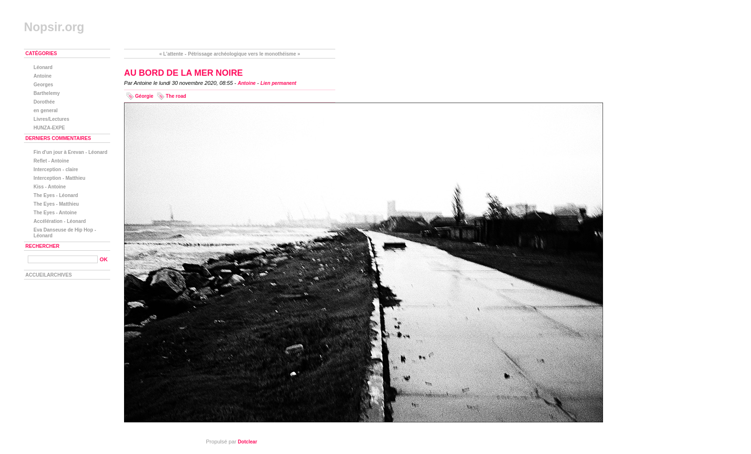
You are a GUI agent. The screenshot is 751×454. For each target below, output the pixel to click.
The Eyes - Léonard (56, 195)
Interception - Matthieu (59, 178)
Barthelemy (47, 93)
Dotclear (247, 441)
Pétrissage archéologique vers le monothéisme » (244, 54)
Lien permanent (278, 83)
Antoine (247, 83)
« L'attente (171, 54)
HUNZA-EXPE (49, 127)
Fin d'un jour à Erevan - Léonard (70, 152)
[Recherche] (63, 259)
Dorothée (44, 102)
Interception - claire (56, 169)
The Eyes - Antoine (55, 212)
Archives (59, 275)
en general (45, 110)
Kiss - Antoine (50, 186)
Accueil (36, 275)
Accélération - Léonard (60, 221)
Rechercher (42, 246)
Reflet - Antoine (51, 160)
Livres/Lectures (51, 119)
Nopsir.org (54, 27)
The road (176, 96)
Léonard (43, 67)
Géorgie (144, 96)
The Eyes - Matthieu (56, 204)
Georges (43, 84)
